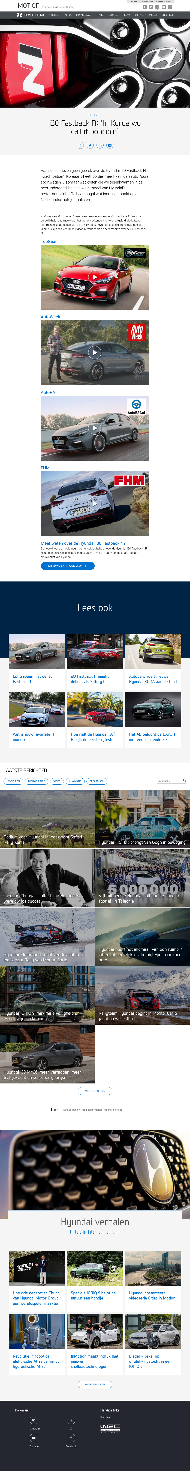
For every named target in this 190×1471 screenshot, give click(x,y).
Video (57, 781)
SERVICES (113, 15)
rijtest (118, 1109)
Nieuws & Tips (36, 781)
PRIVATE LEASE (83, 15)
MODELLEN (54, 15)
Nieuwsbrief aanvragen (68, 566)
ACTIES (68, 15)
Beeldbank (106, 1417)
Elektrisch (168, 15)
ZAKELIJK (153, 15)
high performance (92, 1109)
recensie (109, 1109)
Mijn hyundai (147, 1)
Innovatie (75, 781)
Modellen (13, 781)
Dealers (133, 1)
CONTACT (139, 15)
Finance (100, 15)
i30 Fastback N (72, 1109)
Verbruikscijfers (165, 1)
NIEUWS (127, 15)
